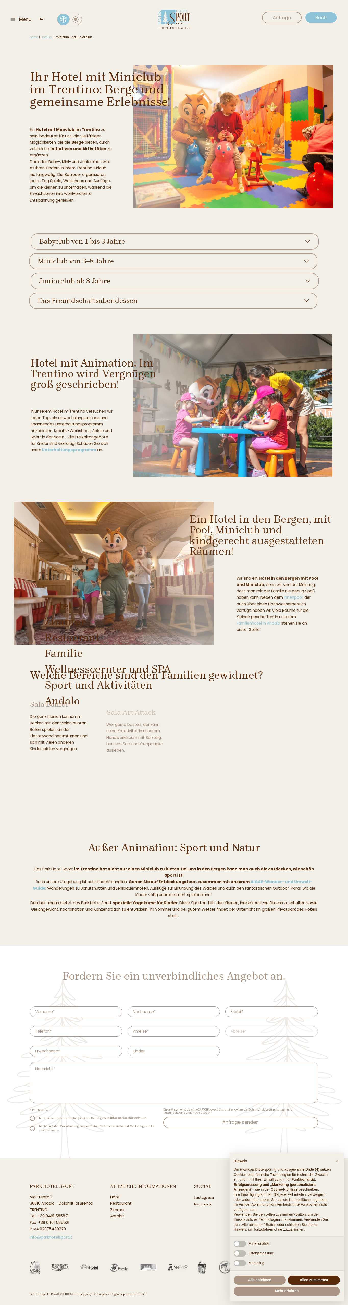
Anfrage (282, 18)
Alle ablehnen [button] (259, 1280)
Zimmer (117, 1209)
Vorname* (45, 1012)
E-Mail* (237, 1012)
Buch (321, 18)
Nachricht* (45, 1069)
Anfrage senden (240, 1122)
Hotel (115, 1197)
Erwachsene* (47, 1051)
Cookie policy (101, 1293)
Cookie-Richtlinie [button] (284, 1189)
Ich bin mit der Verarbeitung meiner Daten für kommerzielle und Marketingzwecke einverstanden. (96, 1128)
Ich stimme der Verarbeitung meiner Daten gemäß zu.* (92, 1118)
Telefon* (43, 1031)
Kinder (139, 1051)
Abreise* (239, 1031)
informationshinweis (125, 1118)
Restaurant (121, 1203)
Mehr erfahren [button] (287, 1291)
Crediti (142, 1293)
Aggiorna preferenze (123, 1293)
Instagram (204, 1197)
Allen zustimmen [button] (314, 1280)
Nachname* (144, 1012)
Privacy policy (84, 1293)
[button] (337, 1161)
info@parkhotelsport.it (51, 1237)
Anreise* (141, 1031)
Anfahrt (117, 1216)
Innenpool (298, 597)
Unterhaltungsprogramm (74, 450)
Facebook (203, 1204)
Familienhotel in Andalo (263, 623)
